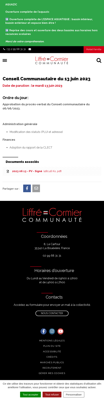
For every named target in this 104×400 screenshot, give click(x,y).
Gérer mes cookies (52, 373)
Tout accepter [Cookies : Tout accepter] (30, 394)
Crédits (52, 357)
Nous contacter (52, 313)
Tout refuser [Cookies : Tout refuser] (52, 394)
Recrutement (52, 368)
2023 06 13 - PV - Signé (34, 171)
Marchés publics (52, 362)
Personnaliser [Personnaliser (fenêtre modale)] (74, 394)
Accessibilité (52, 351)
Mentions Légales (52, 340)
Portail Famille (93, 49)
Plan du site (52, 346)
